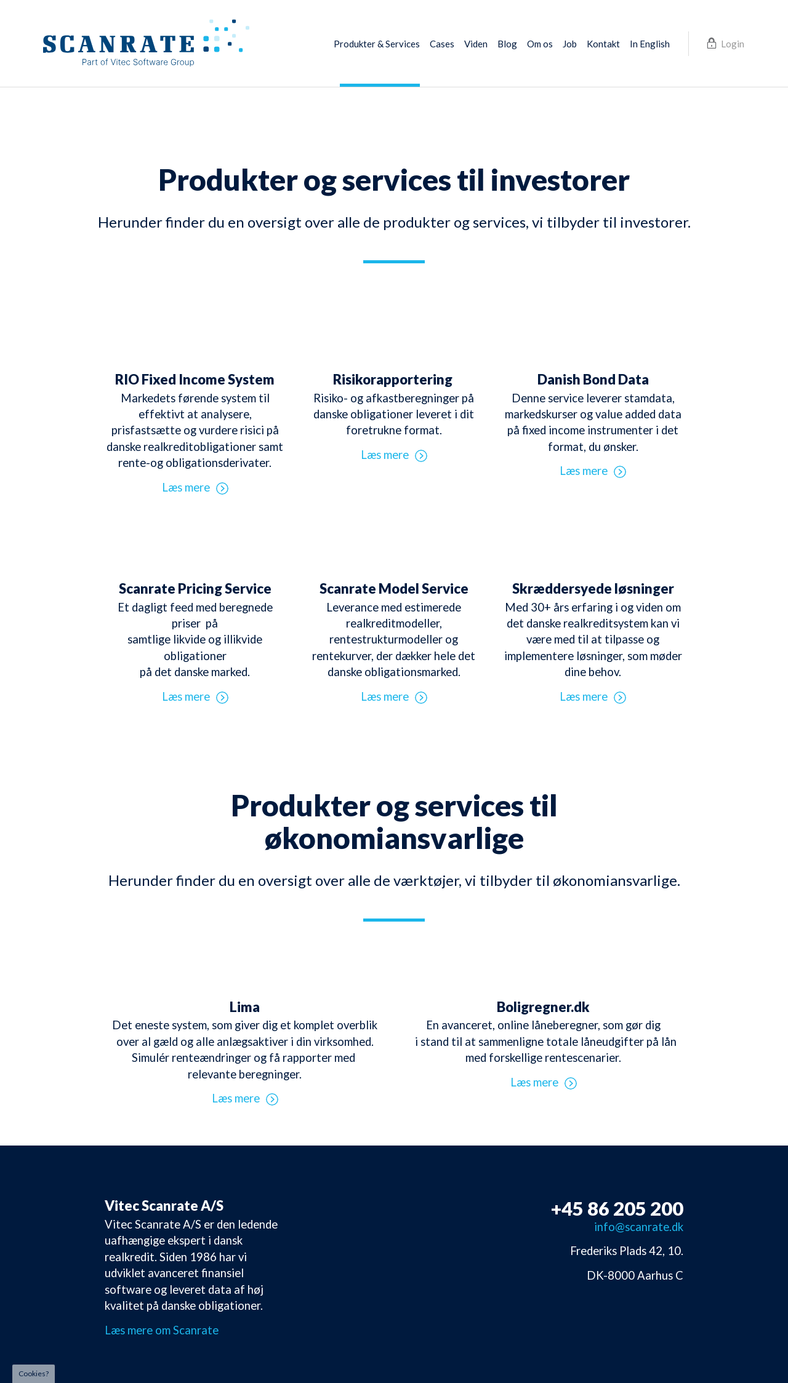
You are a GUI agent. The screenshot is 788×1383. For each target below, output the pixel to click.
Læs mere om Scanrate (162, 1330)
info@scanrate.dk (638, 1227)
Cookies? (33, 1373)
